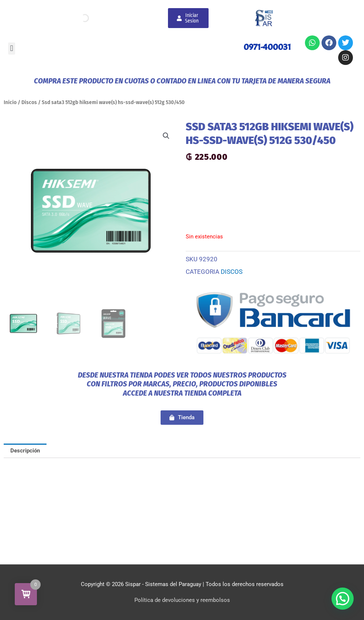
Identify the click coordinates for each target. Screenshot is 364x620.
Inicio (10, 102)
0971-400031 (267, 46)
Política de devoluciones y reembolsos (182, 600)
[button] (11, 48)
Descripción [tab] (25, 450)
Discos (29, 102)
